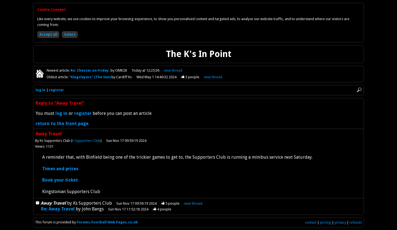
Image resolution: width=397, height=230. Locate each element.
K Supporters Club (86, 141)
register (56, 90)
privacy (340, 222)
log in (40, 90)
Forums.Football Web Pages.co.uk (107, 222)
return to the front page (62, 123)
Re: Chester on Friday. (91, 70)
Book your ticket (60, 180)
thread (193, 203)
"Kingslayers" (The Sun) (90, 77)
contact (310, 222)
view (173, 70)
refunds (356, 222)
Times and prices (60, 168)
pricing (325, 222)
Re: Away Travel (58, 209)
